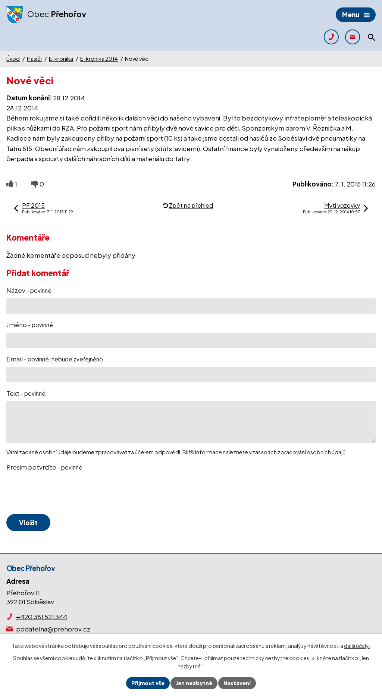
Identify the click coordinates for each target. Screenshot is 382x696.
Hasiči (34, 58)
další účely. (357, 645)
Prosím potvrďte (44, 467)
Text (26, 393)
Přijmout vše (148, 683)
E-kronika (61, 58)
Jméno (29, 324)
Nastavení (237, 683)
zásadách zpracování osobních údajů (298, 452)
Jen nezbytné (194, 683)
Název (28, 290)
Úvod (13, 58)
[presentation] (61, 493)
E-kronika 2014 (99, 58)
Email (54, 359)
